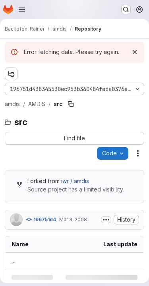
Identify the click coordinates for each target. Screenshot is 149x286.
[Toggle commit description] (106, 219)
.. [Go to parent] (13, 260)
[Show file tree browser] (11, 74)
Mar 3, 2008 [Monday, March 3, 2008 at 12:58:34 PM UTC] (73, 219)
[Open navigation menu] (21, 9)
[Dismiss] (134, 52)
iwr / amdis (75, 181)
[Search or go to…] (126, 9)
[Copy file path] (70, 104)
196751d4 (41, 219)
